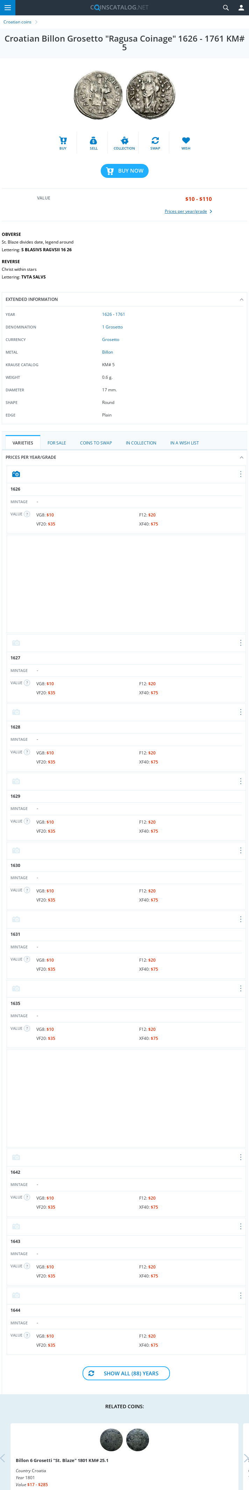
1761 (120, 314)
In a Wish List (184, 443)
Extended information (124, 299)
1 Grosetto (112, 327)
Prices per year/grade (124, 457)
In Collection (141, 443)
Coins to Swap (96, 443)
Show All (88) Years (131, 1373)
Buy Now (130, 170)
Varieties (23, 443)
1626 (107, 314)
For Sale (57, 443)
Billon (107, 352)
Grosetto (110, 339)
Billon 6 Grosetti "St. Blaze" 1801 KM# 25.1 (62, 1460)
